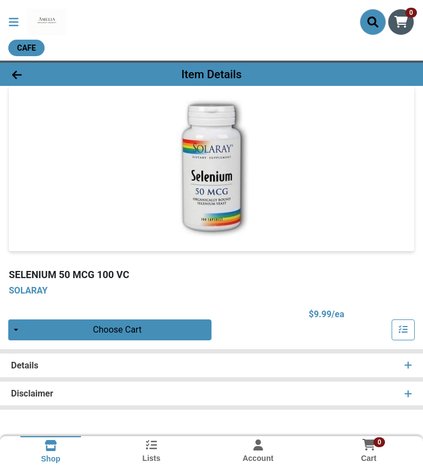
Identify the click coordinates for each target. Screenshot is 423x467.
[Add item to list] (403, 329)
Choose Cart (117, 329)
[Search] (372, 22)
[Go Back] (59, 74)
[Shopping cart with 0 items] (401, 22)
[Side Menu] (14, 22)
